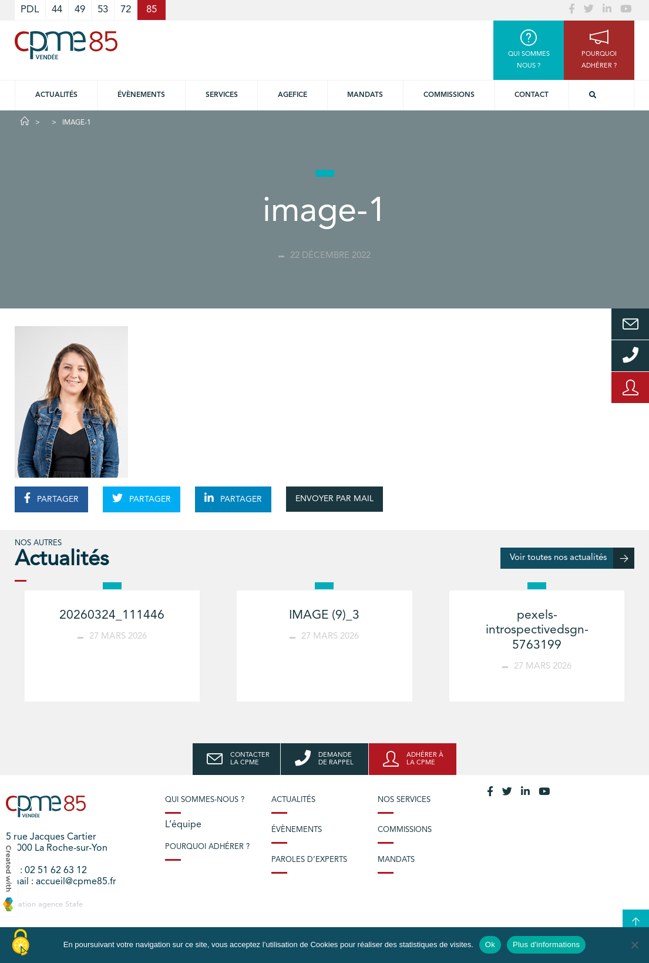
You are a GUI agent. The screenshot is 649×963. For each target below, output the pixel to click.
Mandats (365, 95)
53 (102, 10)
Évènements (141, 95)
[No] (634, 945)
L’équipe (183, 825)
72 (125, 10)
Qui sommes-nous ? (204, 800)
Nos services (404, 800)
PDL (30, 10)
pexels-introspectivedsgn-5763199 (537, 630)
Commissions (449, 95)
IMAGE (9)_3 (324, 615)
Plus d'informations (546, 944)
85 (151, 10)
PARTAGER (51, 498)
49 (80, 10)
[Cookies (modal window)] (20, 943)
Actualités (56, 95)
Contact (532, 95)
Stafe (74, 904)
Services (222, 95)
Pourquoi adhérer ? (207, 847)
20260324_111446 (111, 615)
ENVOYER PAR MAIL (334, 499)
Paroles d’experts (309, 860)
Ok (490, 944)
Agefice (292, 95)
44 (57, 10)
